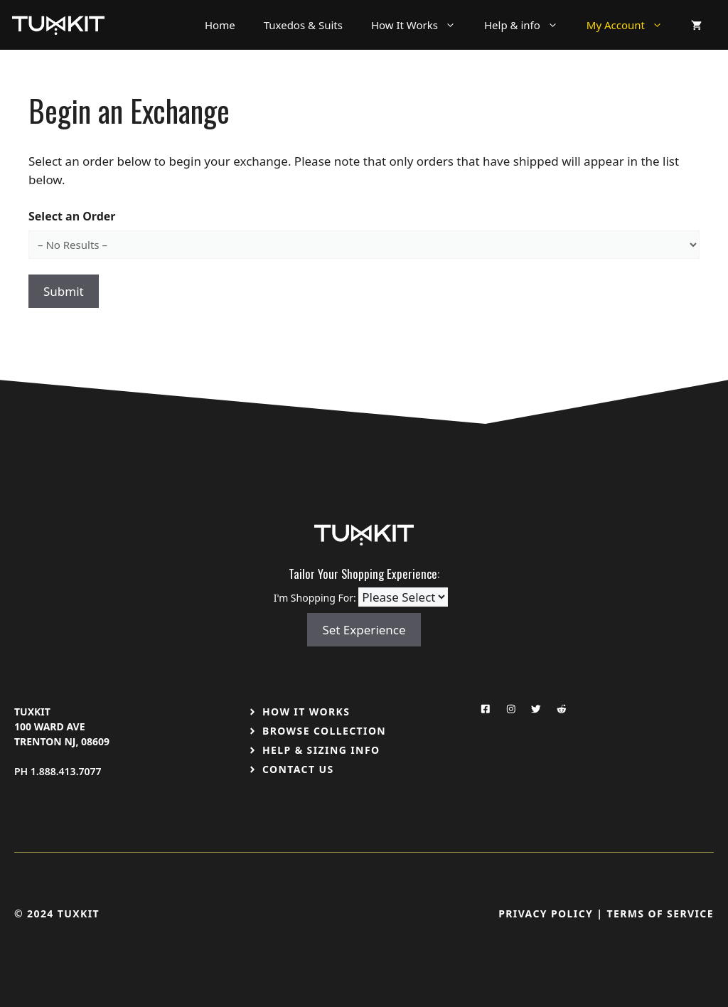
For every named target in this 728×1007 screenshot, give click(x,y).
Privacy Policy (545, 913)
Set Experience (363, 630)
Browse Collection (324, 730)
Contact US (298, 769)
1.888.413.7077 (66, 771)
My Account (632, 25)
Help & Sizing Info (321, 750)
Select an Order (72, 216)
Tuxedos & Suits (303, 25)
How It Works (420, 25)
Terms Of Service (660, 913)
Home (220, 25)
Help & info (528, 25)
